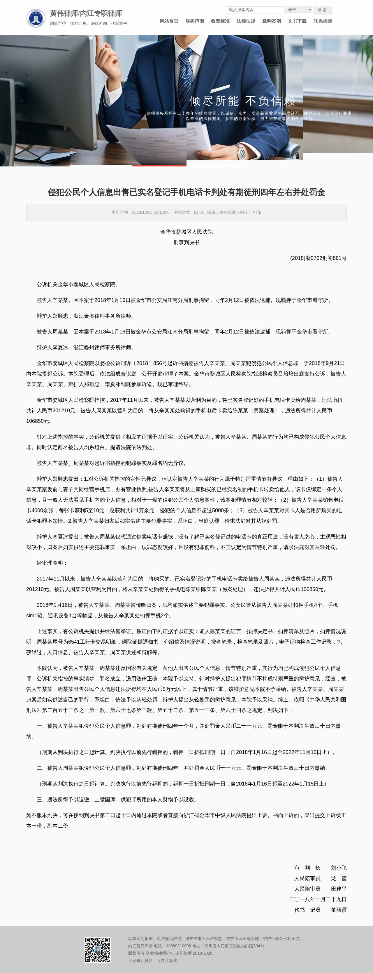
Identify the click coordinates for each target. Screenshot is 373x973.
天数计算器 (167, 960)
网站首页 (169, 21)
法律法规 (246, 21)
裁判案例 (271, 21)
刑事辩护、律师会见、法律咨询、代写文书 (88, 23)
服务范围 (194, 21)
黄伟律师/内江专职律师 (86, 13)
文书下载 (297, 21)
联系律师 (323, 21)
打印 (257, 212)
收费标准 (220, 21)
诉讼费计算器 (140, 960)
